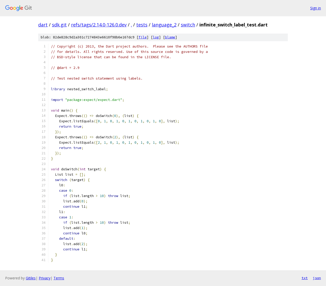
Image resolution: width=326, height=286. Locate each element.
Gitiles (31, 278)
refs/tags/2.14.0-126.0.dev (99, 25)
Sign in (315, 8)
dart (43, 25)
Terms (58, 278)
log (156, 37)
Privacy (44, 278)
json (317, 278)
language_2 (164, 25)
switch (188, 25)
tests (141, 25)
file (143, 37)
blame (170, 37)
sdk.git (59, 25)
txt (305, 278)
